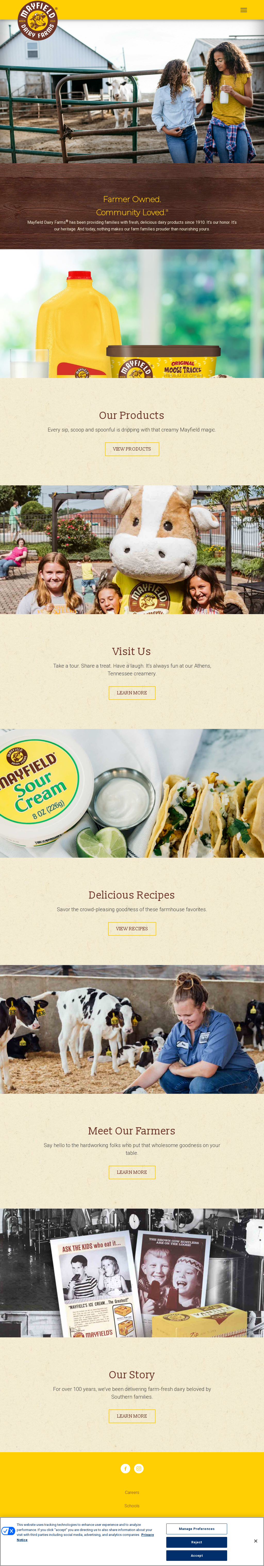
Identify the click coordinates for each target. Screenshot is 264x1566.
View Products (132, 449)
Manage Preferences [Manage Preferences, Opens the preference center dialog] (196, 1529)
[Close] (255, 1541)
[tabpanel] (132, 91)
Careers (132, 1492)
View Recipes (132, 929)
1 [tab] (132, 99)
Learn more (132, 693)
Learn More (132, 1172)
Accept (197, 1556)
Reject (196, 1543)
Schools (132, 1505)
